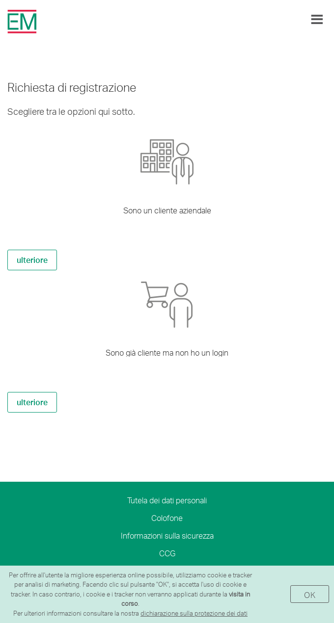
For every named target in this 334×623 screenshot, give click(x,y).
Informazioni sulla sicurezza (167, 535)
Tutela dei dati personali (167, 500)
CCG (167, 553)
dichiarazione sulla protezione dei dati (194, 613)
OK (309, 595)
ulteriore (32, 260)
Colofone (167, 518)
